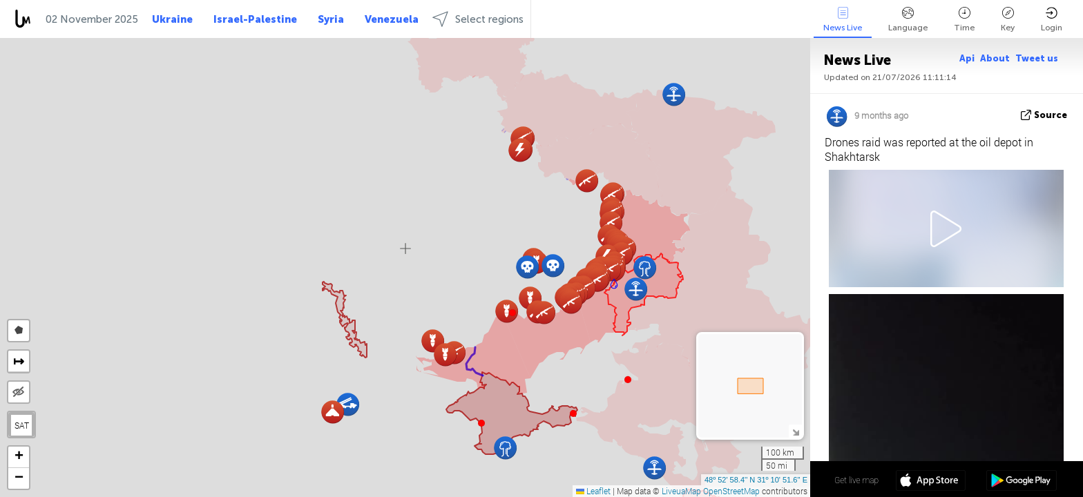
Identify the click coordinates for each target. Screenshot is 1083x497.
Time (964, 19)
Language (908, 19)
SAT (22, 425)
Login (1051, 19)
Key (1008, 19)
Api (967, 58)
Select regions (478, 19)
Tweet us (1036, 58)
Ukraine (172, 19)
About (995, 58)
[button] (614, 283)
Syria (331, 19)
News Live (842, 19)
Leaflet (593, 490)
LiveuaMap (681, 490)
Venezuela (392, 19)
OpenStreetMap (731, 490)
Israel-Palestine (255, 19)
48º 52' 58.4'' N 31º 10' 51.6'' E (756, 480)
